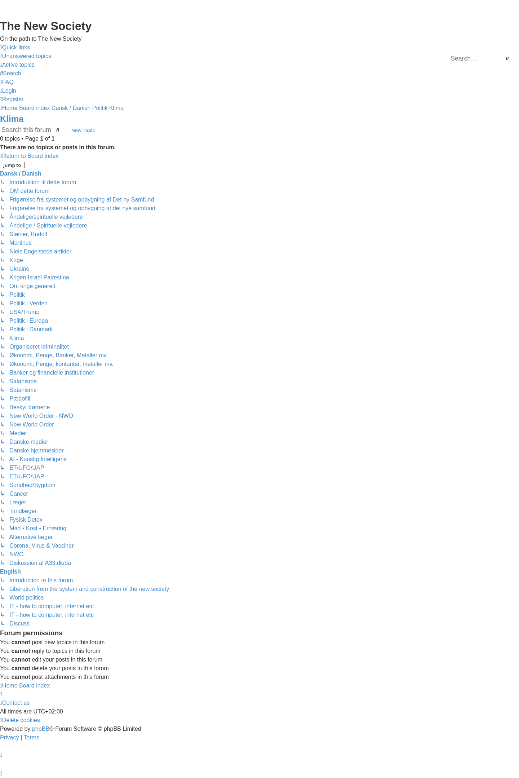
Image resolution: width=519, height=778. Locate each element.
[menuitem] (25, 56)
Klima (11, 119)
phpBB (40, 729)
